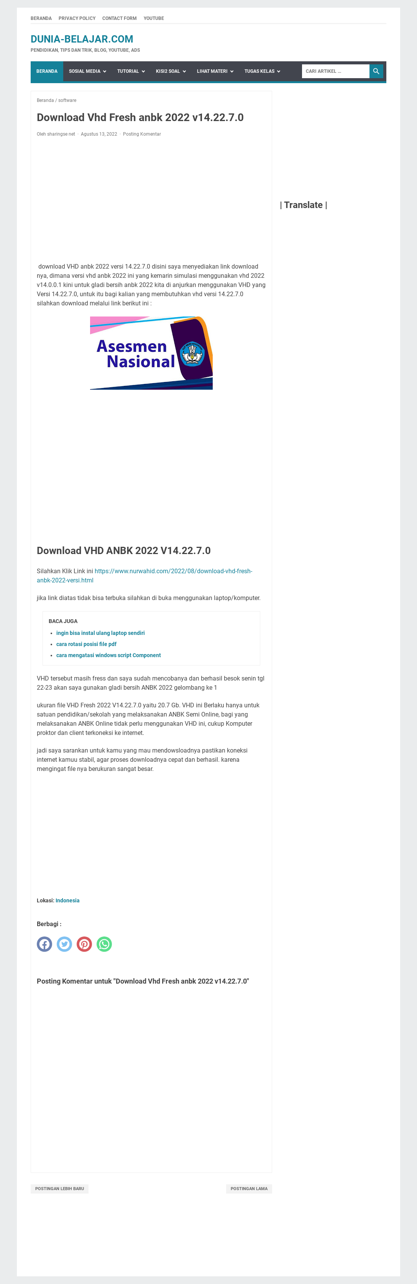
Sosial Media (84, 71)
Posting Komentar (142, 134)
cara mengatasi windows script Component (108, 655)
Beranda (41, 18)
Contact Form (119, 18)
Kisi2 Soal (168, 71)
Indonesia (68, 900)
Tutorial (128, 71)
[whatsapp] (104, 944)
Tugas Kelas (259, 71)
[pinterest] (84, 944)
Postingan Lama (249, 1188)
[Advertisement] (151, 200)
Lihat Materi (212, 71)
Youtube (154, 18)
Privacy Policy (77, 18)
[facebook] (44, 944)
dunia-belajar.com (82, 39)
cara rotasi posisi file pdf (86, 644)
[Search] (335, 71)
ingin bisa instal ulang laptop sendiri (100, 633)
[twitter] (64, 944)
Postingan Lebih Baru (59, 1188)
